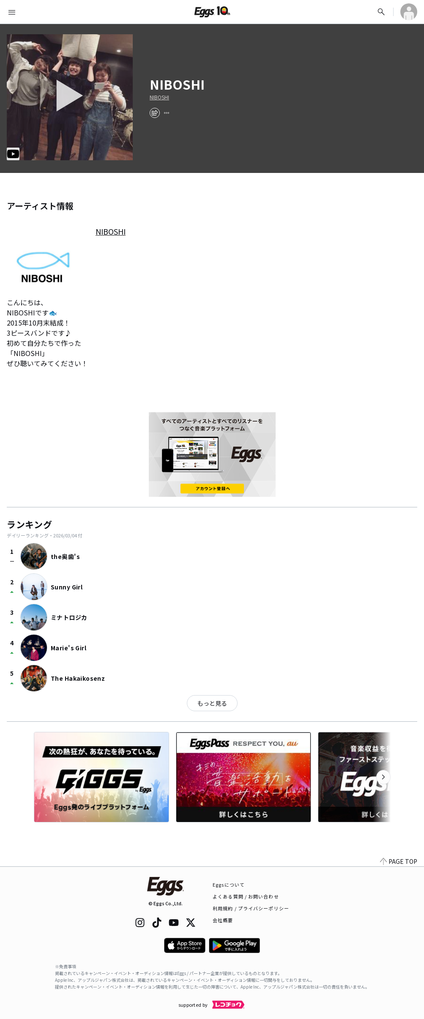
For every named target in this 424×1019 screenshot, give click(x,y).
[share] (155, 113)
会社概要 (223, 920)
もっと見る (212, 703)
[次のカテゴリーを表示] (383, 777)
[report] (166, 113)
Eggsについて (229, 884)
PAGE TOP (398, 861)
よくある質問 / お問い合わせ (246, 896)
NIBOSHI (159, 97)
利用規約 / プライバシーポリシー (251, 908)
